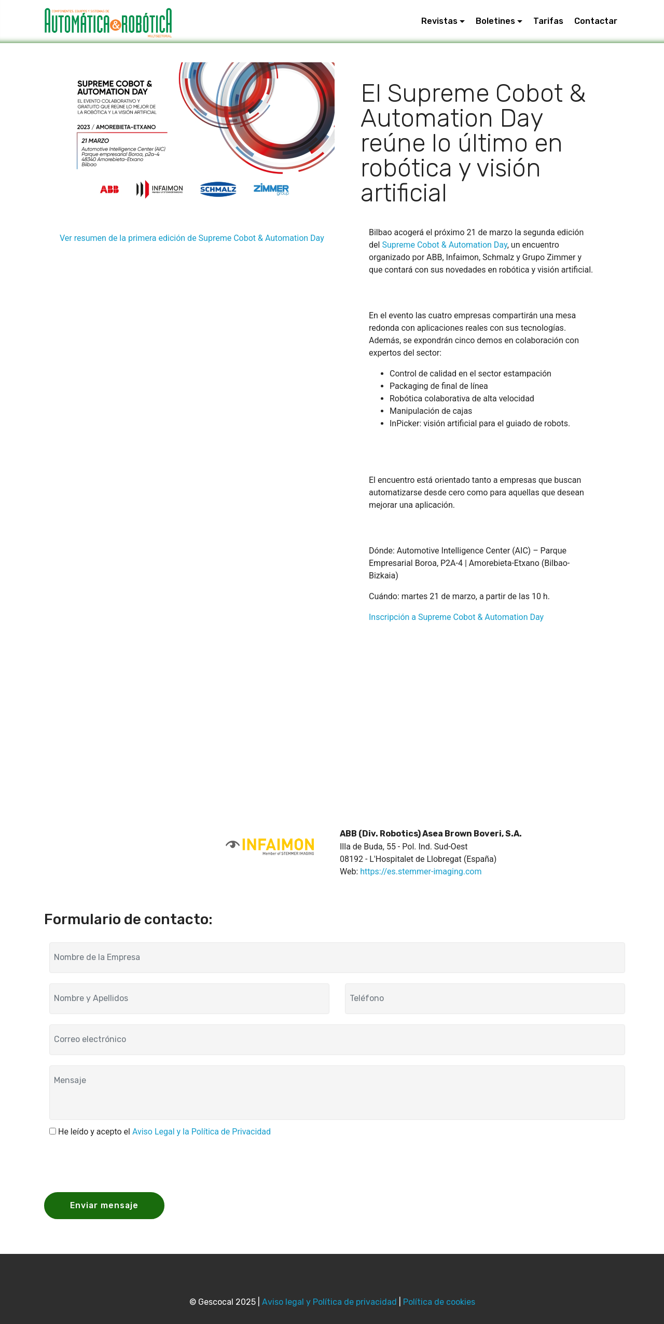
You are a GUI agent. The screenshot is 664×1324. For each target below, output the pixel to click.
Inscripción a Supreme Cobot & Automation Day (456, 617)
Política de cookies (439, 1302)
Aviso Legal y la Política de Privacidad (201, 1132)
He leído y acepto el (164, 1132)
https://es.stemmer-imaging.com (420, 871)
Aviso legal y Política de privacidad (329, 1302)
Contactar (595, 21)
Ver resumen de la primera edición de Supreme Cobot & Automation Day (192, 238)
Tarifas (548, 21)
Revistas (439, 21)
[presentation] (128, 1163)
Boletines (495, 21)
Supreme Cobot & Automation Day (444, 245)
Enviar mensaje (105, 1205)
